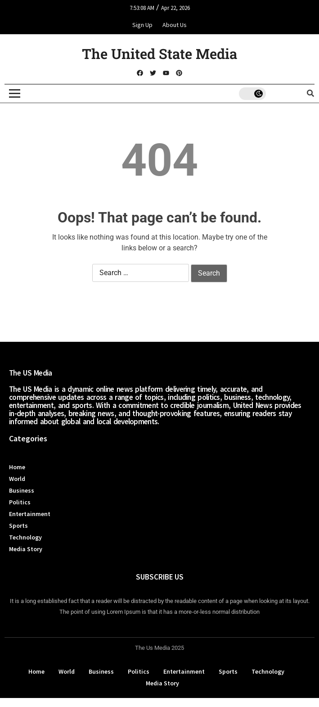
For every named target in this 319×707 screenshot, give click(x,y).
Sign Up (142, 25)
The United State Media (159, 54)
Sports (18, 525)
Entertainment (29, 514)
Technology (25, 537)
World (17, 479)
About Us (174, 25)
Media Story (25, 549)
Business (21, 490)
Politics (20, 502)
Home (17, 467)
